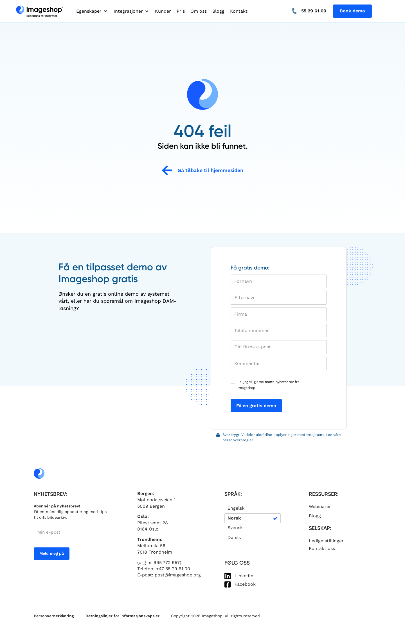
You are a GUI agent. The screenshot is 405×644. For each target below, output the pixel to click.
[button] (92, 11)
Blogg (315, 515)
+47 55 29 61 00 (173, 568)
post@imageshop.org (178, 575)
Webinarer (320, 506)
